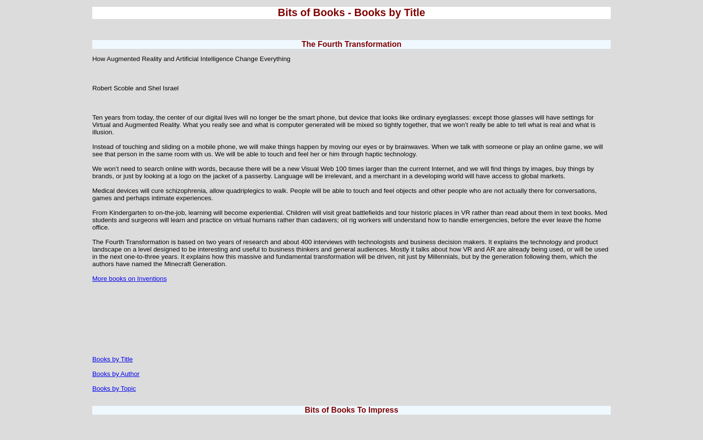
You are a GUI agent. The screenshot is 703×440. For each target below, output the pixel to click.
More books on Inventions (129, 278)
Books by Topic (114, 388)
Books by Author (116, 373)
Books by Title (112, 359)
